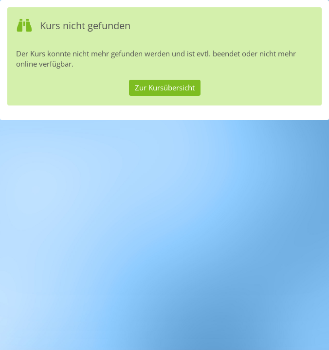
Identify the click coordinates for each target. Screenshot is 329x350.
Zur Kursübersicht (165, 87)
